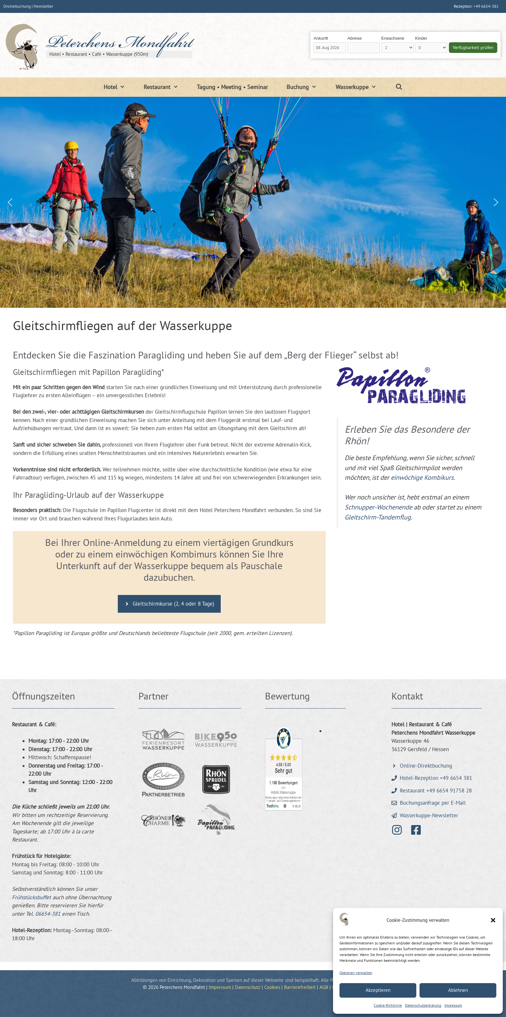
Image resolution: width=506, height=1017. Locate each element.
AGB (323, 987)
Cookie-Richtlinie (388, 1005)
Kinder (421, 38)
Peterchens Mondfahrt (119, 44)
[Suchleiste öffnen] (399, 87)
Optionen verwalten (355, 972)
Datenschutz (247, 987)
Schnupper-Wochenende (378, 507)
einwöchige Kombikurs (422, 477)
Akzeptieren (378, 990)
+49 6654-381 (486, 6)
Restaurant (165, 87)
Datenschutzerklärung (423, 1005)
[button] (493, 920)
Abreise (355, 38)
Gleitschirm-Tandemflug (378, 517)
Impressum (453, 1005)
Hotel (119, 87)
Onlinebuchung (17, 6)
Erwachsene (393, 38)
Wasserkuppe (361, 87)
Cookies (272, 987)
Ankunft (321, 38)
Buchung (306, 87)
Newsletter (43, 6)
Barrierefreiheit (300, 987)
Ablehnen (458, 990)
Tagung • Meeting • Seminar (232, 87)
